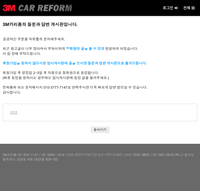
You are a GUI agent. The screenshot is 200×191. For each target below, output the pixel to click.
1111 (13, 112)
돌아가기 (100, 129)
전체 (189, 8)
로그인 (170, 8)
